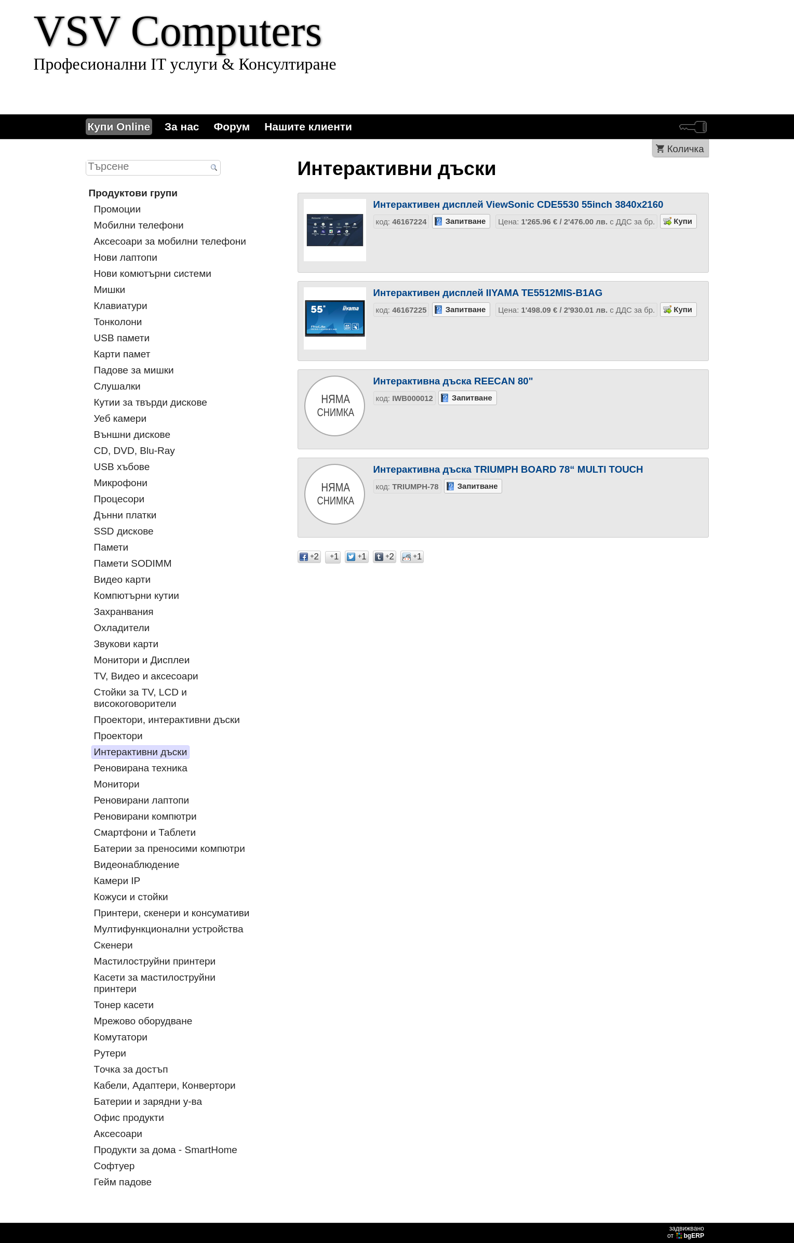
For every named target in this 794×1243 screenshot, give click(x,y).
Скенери (113, 945)
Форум (231, 126)
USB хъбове (122, 466)
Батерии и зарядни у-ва (148, 1101)
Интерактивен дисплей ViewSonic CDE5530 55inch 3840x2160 (518, 204)
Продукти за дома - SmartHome (165, 1149)
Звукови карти (126, 643)
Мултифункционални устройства (169, 929)
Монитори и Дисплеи (142, 659)
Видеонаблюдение (137, 864)
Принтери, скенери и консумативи (172, 912)
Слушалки (117, 386)
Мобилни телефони (139, 225)
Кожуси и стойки (131, 896)
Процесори (119, 498)
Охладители (122, 627)
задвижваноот (686, 1232)
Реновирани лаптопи (142, 800)
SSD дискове (124, 531)
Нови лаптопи (125, 257)
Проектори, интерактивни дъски (167, 719)
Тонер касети (124, 1004)
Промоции (117, 209)
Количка (685, 148)
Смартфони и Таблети (145, 832)
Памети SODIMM (133, 563)
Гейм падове (123, 1182)
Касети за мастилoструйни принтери (155, 983)
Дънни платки (125, 515)
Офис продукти (129, 1117)
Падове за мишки (134, 370)
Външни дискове (132, 434)
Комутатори (120, 1037)
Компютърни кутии (136, 595)
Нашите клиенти (308, 126)
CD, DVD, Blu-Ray (134, 450)
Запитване (466, 221)
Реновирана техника (140, 768)
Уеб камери (120, 418)
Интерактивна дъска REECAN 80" (453, 381)
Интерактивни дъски (140, 751)
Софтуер (114, 1165)
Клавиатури (120, 305)
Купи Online (119, 126)
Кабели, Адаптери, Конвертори (165, 1085)
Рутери (110, 1053)
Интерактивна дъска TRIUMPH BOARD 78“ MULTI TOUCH (508, 469)
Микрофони (120, 482)
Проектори (118, 735)
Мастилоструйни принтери (155, 961)
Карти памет (122, 354)
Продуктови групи (133, 193)
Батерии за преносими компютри (169, 848)
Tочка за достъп (131, 1069)
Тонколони (118, 321)
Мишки (110, 289)
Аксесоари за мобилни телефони (170, 241)
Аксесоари (118, 1133)
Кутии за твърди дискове (150, 402)
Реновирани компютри (145, 816)
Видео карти (122, 579)
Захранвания (124, 611)
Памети (111, 547)
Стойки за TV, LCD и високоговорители (140, 698)
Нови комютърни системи (152, 273)
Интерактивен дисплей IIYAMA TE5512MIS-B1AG (488, 292)
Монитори (117, 784)
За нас (182, 126)
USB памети (122, 337)
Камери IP (117, 880)
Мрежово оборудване (143, 1020)
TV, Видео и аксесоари (146, 676)
